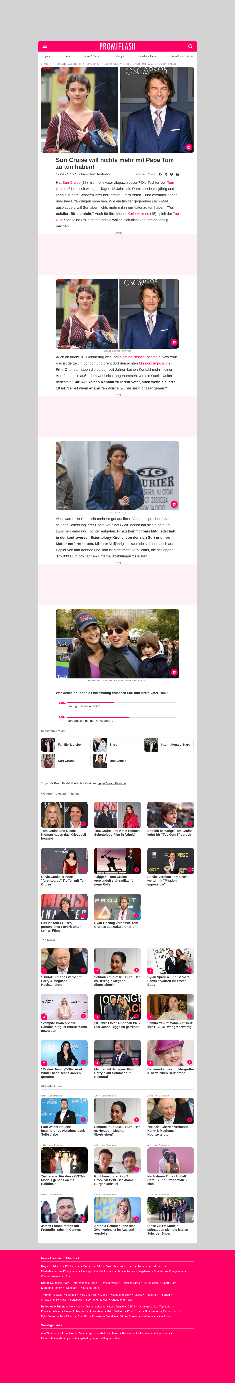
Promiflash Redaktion (96, 174)
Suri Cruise (71, 182)
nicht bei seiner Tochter (138, 357)
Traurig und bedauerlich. (84, 706)
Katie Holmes (138, 214)
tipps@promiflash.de (112, 783)
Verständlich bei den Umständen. (90, 720)
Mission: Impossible (154, 363)
